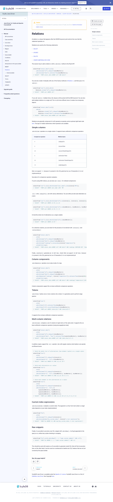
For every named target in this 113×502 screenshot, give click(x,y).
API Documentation (9, 29)
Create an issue (97, 21)
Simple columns (96, 31)
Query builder (67, 13)
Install (76, 8)
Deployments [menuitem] (36, 8)
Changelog (7, 98)
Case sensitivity (9, 39)
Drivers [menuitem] (55, 8)
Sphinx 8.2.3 (63, 497)
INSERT (7, 66)
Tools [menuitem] (46, 8)
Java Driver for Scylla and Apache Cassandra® (13, 24)
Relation (70, 81)
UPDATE (35, 52)
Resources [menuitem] (64, 8)
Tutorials (47, 486)
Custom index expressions (98, 45)
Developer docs (9, 45)
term (33, 123)
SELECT (35, 49)
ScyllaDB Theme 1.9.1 (74, 497)
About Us (77, 486)
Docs (39, 486)
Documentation (21, 8)
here (53, 476)
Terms (6, 79)
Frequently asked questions (12, 94)
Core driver (7, 42)
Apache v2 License (60, 474)
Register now (82, 2)
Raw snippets (95, 48)
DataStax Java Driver (37, 476)
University (57, 486)
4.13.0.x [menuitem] (14, 18)
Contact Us (67, 486)
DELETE (35, 56)
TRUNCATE (8, 82)
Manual (59, 13)
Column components (97, 35)
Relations (7, 69)
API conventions (9, 36)
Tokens (94, 38)
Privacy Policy (56, 492)
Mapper (7, 48)
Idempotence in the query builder (13, 63)
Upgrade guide (8, 89)
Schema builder (10, 72)
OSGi (6, 51)
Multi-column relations (97, 42)
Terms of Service (45, 492)
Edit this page (96, 24)
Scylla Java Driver (50, 13)
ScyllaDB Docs (37, 13)
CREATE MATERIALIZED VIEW (41, 60)
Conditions (7, 57)
